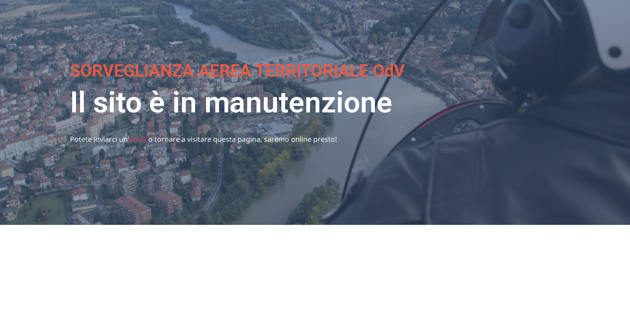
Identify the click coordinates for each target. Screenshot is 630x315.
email (138, 139)
